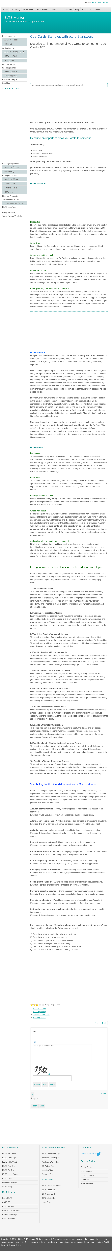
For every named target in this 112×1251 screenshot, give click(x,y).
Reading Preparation (10, 164)
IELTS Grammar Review (51, 1186)
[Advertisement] (14, 126)
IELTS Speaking (39, 1012)
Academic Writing (11, 179)
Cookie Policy (86, 1167)
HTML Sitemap (87, 1184)
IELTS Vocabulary (49, 1190)
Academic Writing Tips (50, 1162)
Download (55, 10)
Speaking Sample (9, 68)
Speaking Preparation (10, 199)
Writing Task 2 (10, 60)
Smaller (105, 2)
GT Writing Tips (48, 1166)
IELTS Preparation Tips (51, 1154)
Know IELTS (7, 1198)
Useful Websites (8, 1219)
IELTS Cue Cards (49, 1194)
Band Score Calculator (11, 1210)
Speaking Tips (47, 1174)
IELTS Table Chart (9, 1162)
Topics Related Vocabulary (12, 216)
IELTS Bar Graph (9, 1154)
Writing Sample (8, 48)
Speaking (6, 83)
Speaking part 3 (10, 76)
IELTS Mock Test (9, 207)
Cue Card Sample (9, 80)
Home (5, 10)
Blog (77, 10)
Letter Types (47, 1202)
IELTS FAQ (15, 10)
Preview (37, 1084)
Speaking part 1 (10, 71)
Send (45, 1084)
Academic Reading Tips (51, 1158)
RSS (103, 1093)
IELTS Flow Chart (9, 1166)
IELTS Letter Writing (10, 1174)
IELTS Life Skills (48, 1198)
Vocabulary (67, 10)
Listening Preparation (10, 196)
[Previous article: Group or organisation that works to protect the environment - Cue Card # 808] (96, 1023)
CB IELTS (6, 1202)
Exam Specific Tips (9, 1215)
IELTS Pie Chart (8, 1170)
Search (97, 10)
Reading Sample (8, 36)
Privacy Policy (86, 1171)
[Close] (32, 1094)
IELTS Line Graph (9, 1158)
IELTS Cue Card (39, 1009)
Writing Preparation (10, 176)
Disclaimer (85, 1179)
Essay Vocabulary (9, 212)
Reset (99, 2)
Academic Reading (11, 40)
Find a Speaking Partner (14, 203)
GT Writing (8, 192)
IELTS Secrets (8, 1206)
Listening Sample (9, 64)
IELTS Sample (42, 10)
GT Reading (9, 44)
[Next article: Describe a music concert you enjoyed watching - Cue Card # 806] (104, 1023)
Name (34, 1031)
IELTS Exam (28, 10)
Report (34, 1106)
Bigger (94, 2)
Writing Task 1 (11, 183)
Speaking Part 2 (39, 1018)
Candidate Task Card (41, 1015)
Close (42, 1106)
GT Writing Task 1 (11, 56)
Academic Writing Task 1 (14, 52)
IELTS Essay (7, 1178)
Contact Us (86, 10)
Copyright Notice (87, 1175)
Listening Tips (47, 1170)
